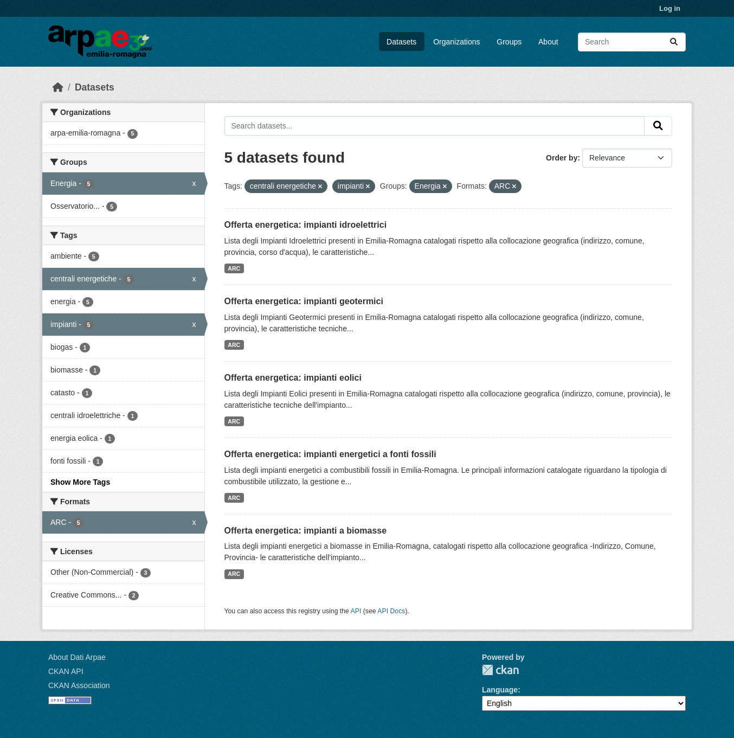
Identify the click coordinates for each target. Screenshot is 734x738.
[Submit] (674, 42)
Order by (561, 157)
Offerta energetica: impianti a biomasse (305, 530)
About (548, 41)
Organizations (456, 41)
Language (500, 689)
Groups (509, 41)
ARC (234, 268)
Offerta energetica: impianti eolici (293, 377)
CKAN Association (79, 685)
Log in (669, 8)
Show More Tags (80, 482)
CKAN (500, 670)
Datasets (401, 41)
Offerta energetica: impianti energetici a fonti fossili (330, 454)
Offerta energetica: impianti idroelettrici (305, 224)
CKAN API (65, 671)
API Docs (391, 611)
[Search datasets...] (632, 42)
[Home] (58, 87)
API (356, 611)
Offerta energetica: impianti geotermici (303, 301)
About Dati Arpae (77, 657)
